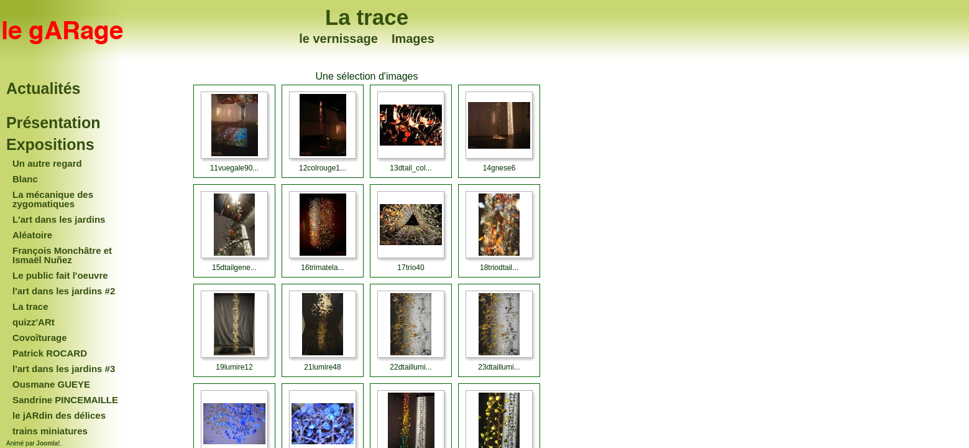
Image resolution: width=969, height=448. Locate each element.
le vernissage (338, 38)
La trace (366, 17)
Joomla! (48, 443)
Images (413, 38)
